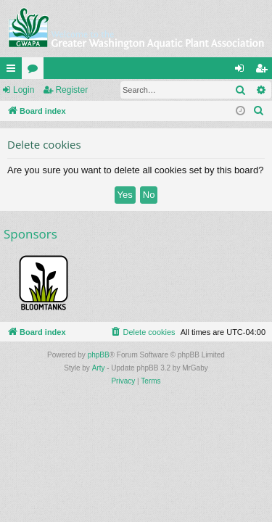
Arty (98, 368)
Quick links (14, 71)
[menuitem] (258, 111)
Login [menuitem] (242, 71)
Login (23, 90)
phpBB (99, 355)
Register (71, 90)
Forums (36, 71)
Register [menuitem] (264, 71)
